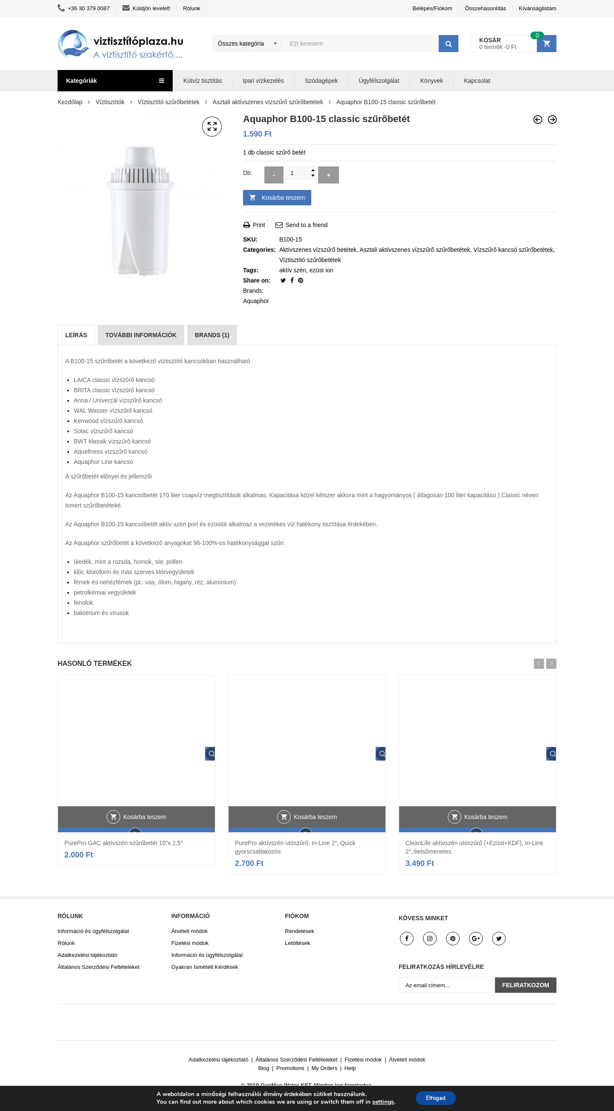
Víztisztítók (110, 102)
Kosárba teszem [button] (144, 829)
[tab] (76, 335)
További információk (141, 335)
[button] (212, 127)
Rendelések (299, 931)
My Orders (325, 1068)
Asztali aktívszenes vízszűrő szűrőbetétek (268, 102)
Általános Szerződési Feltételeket (98, 967)
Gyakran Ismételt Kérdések (204, 967)
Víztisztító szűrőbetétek (169, 102)
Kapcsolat (477, 80)
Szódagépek (321, 80)
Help (350, 1068)
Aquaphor (256, 300)
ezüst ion (321, 270)
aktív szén (292, 270)
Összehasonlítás (485, 8)
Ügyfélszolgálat (379, 80)
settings (380, 1101)
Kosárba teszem (283, 197)
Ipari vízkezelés (263, 80)
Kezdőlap (70, 102)
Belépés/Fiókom (432, 8)
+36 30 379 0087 (84, 8)
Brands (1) (212, 335)
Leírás (76, 335)
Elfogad (435, 1098)
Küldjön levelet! (146, 8)
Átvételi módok (189, 931)
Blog (263, 1068)
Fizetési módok (190, 943)
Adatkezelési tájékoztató (87, 955)
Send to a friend (301, 225)
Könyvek (431, 80)
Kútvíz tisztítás (202, 80)
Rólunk (191, 8)
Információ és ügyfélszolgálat (93, 931)
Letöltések (297, 943)
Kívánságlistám (537, 8)
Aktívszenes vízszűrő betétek (317, 249)
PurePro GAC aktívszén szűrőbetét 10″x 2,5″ (123, 843)
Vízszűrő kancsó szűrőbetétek (513, 249)
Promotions (290, 1068)
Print (254, 225)
